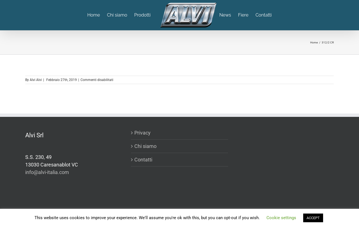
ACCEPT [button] (313, 218)
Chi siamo (145, 146)
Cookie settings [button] (281, 217)
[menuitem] (97, 15)
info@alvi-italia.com (47, 172)
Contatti (143, 160)
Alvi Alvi (36, 80)
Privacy (142, 133)
